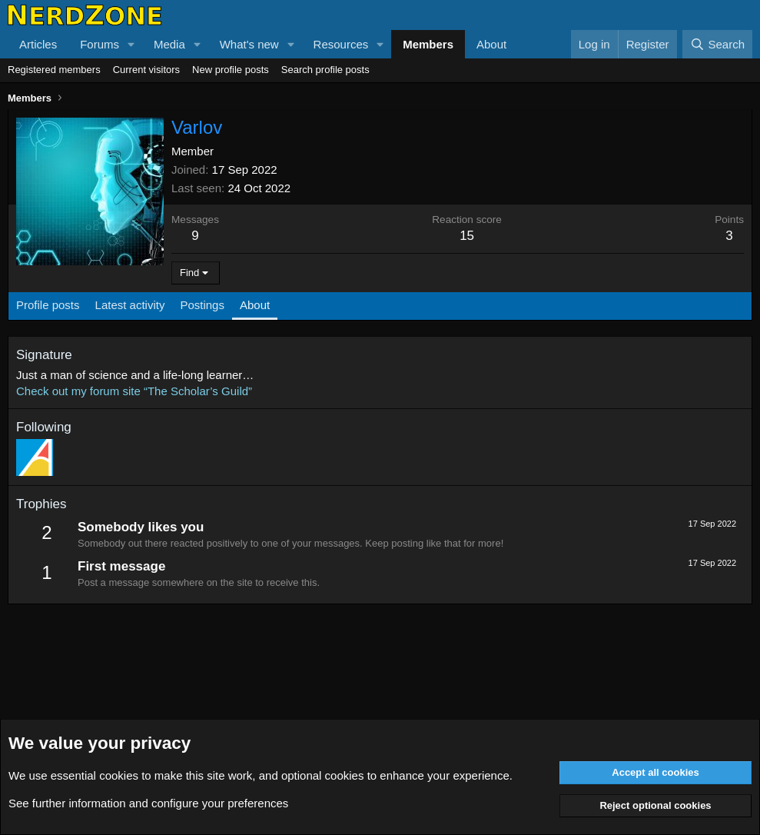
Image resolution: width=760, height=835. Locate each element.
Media (169, 44)
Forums (99, 44)
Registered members (54, 69)
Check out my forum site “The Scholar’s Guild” (134, 391)
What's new (249, 44)
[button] (131, 44)
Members (428, 44)
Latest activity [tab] (130, 304)
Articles (38, 44)
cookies (118, 775)
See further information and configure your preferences (148, 803)
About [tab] (255, 304)
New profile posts (230, 69)
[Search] (717, 44)
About (491, 44)
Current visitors (146, 69)
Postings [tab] (202, 304)
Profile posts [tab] (48, 304)
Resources (341, 44)
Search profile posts (325, 69)
